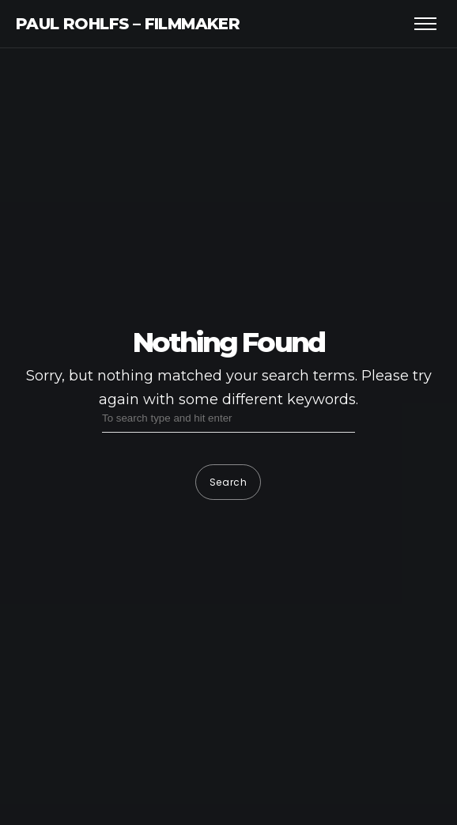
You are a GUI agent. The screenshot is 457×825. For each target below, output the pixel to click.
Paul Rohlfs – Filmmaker (128, 23)
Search (228, 482)
